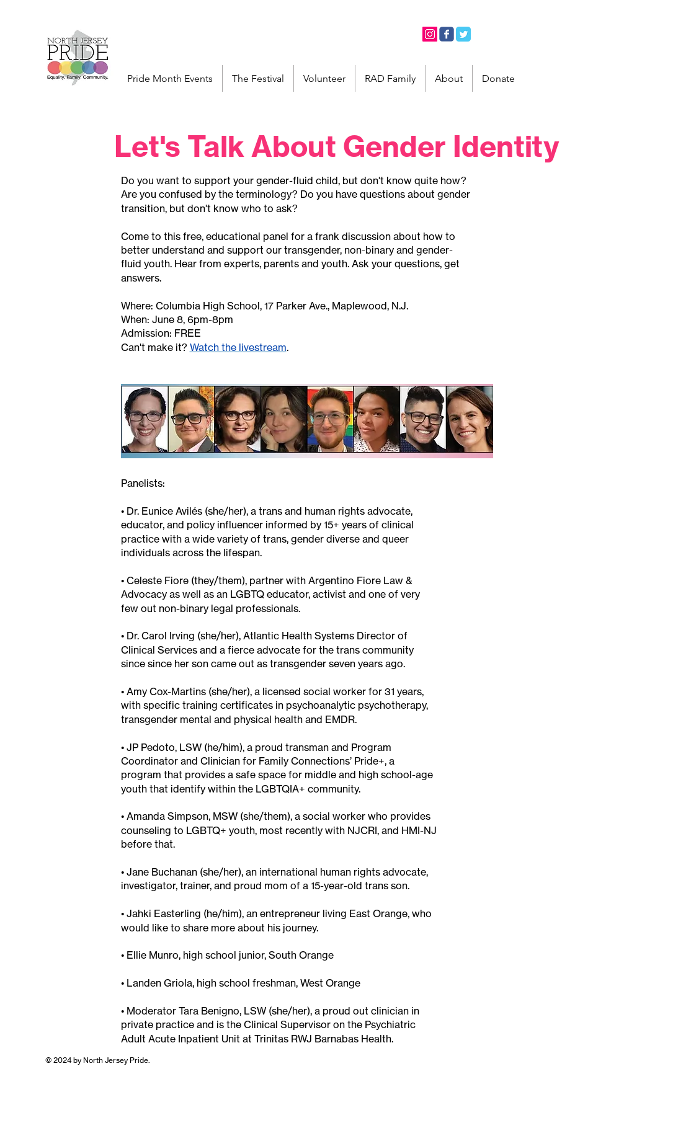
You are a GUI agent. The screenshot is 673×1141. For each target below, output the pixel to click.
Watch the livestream (238, 347)
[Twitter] (463, 34)
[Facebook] (446, 34)
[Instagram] (429, 34)
